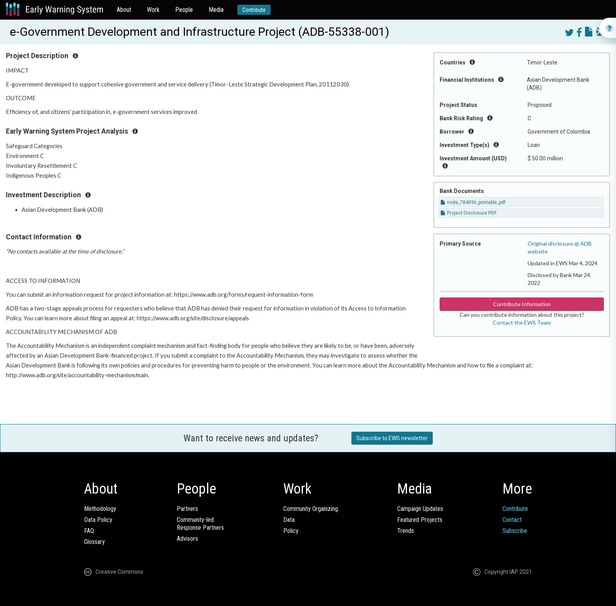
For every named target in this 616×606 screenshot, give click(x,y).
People (184, 9)
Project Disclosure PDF (469, 213)
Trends (405, 530)
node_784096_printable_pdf (473, 202)
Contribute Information (522, 304)
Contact (512, 519)
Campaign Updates (420, 508)
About (124, 9)
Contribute (254, 10)
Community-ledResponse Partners (200, 523)
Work (153, 9)
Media (216, 9)
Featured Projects (419, 519)
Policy (291, 530)
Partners (187, 508)
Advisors (187, 538)
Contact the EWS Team (522, 322)
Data (289, 519)
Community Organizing (310, 508)
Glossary (94, 541)
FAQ (89, 530)
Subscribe (514, 530)
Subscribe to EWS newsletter (392, 438)
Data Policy (98, 519)
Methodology (100, 508)
